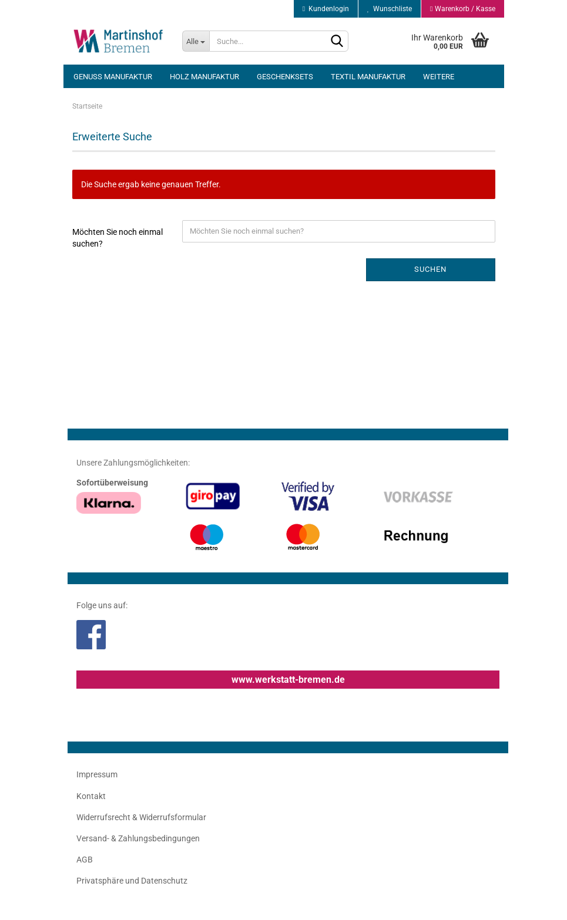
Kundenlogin (326, 9)
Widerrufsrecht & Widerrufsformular (141, 817)
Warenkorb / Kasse (462, 9)
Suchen (430, 269)
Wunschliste (389, 9)
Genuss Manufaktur (112, 76)
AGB (84, 859)
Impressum (97, 774)
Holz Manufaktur (204, 76)
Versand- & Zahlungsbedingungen (138, 838)
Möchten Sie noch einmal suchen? (117, 237)
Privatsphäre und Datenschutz (131, 880)
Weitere (438, 76)
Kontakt (91, 796)
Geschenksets (285, 76)
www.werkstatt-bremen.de (288, 679)
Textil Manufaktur (368, 76)
